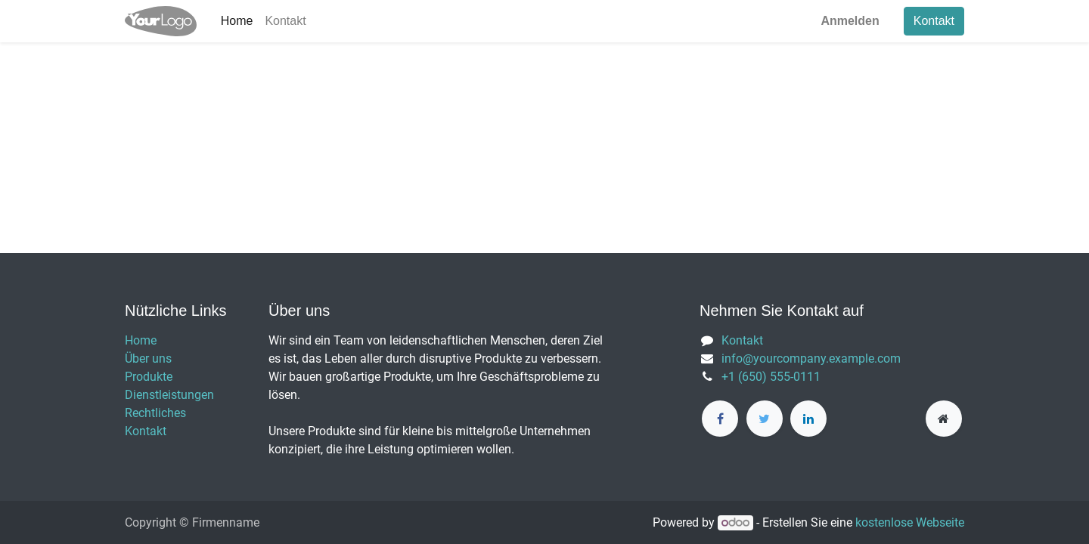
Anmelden (850, 20)
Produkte (148, 376)
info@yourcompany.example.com (811, 358)
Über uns (148, 358)
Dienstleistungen (169, 395)
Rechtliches (155, 413)
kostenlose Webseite (909, 522)
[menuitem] (237, 21)
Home (141, 340)
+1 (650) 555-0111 (771, 376)
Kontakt (934, 20)
